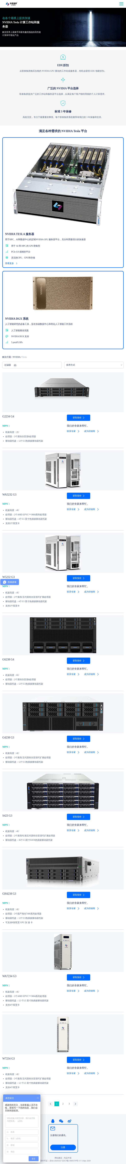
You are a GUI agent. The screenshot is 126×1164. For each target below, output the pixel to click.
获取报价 (77, 417)
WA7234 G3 (9, 976)
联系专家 (71, 431)
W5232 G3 (8, 577)
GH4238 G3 (9, 893)
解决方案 (6, 357)
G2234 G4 (8, 416)
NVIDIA (16, 357)
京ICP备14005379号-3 (71, 1161)
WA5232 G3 (9, 494)
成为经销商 (89, 431)
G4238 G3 (8, 737)
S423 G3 (7, 815)
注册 (63, 1147)
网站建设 (58, 1158)
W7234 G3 (8, 1058)
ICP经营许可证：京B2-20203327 (48, 1161)
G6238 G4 (8, 659)
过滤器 (10, 365)
